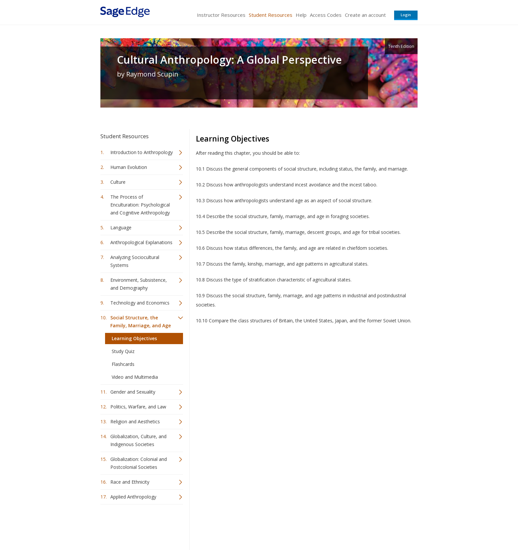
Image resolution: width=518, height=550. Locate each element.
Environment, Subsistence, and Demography (138, 284)
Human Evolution (128, 167)
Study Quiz (123, 351)
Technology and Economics (139, 303)
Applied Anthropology (133, 497)
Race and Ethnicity (129, 482)
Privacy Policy (373, 525)
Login (406, 14)
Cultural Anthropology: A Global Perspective (229, 59)
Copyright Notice (337, 525)
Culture (118, 182)
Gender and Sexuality (132, 392)
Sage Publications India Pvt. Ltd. (196, 525)
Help (301, 15)
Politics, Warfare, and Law (138, 407)
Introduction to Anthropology (141, 152)
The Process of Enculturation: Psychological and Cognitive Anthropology (140, 205)
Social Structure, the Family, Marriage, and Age (140, 321)
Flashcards (123, 364)
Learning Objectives (134, 338)
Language (120, 227)
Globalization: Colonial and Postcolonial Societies (138, 463)
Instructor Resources (221, 15)
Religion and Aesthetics (135, 421)
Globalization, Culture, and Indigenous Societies (138, 440)
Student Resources (270, 15)
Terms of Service (296, 525)
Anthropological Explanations (141, 242)
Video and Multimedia (135, 377)
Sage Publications (138, 525)
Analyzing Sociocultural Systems (134, 261)
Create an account (365, 15)
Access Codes (326, 15)
